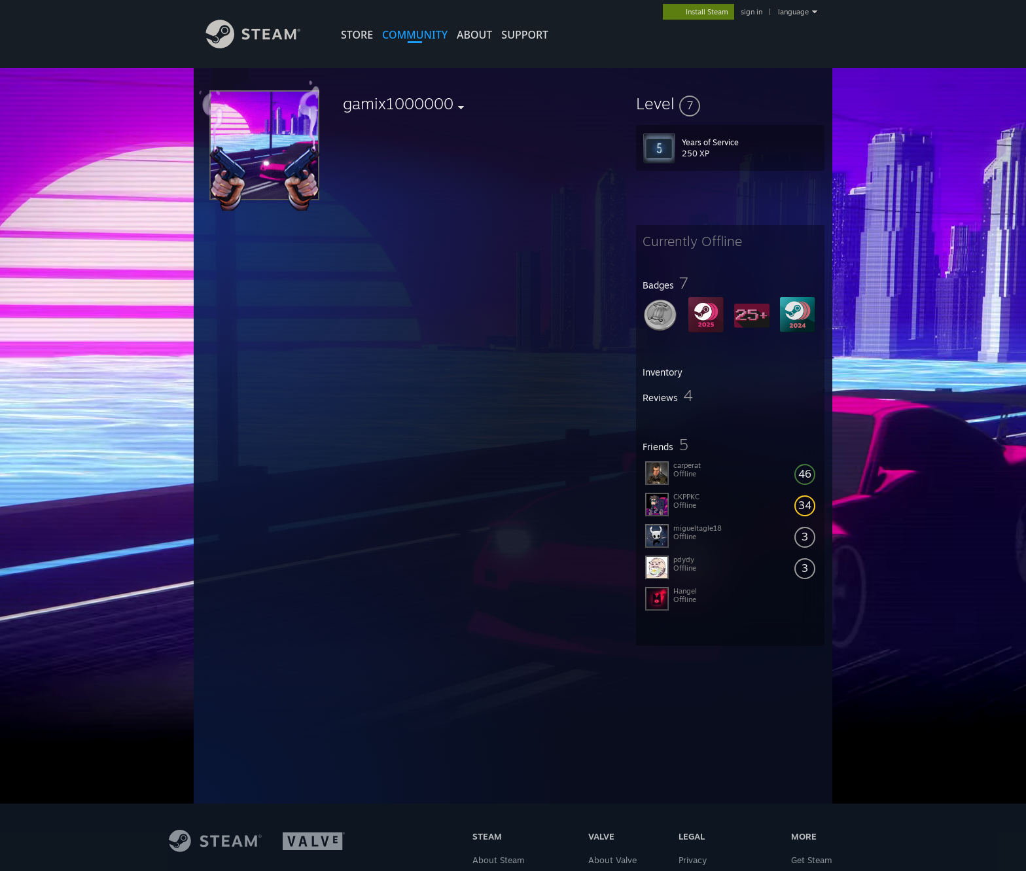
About (474, 34)
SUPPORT (524, 34)
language (793, 11)
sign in (751, 11)
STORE (357, 34)
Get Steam (811, 860)
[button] (730, 103)
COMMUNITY (415, 34)
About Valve (612, 860)
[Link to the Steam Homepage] (263, 44)
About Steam (498, 860)
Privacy (693, 860)
